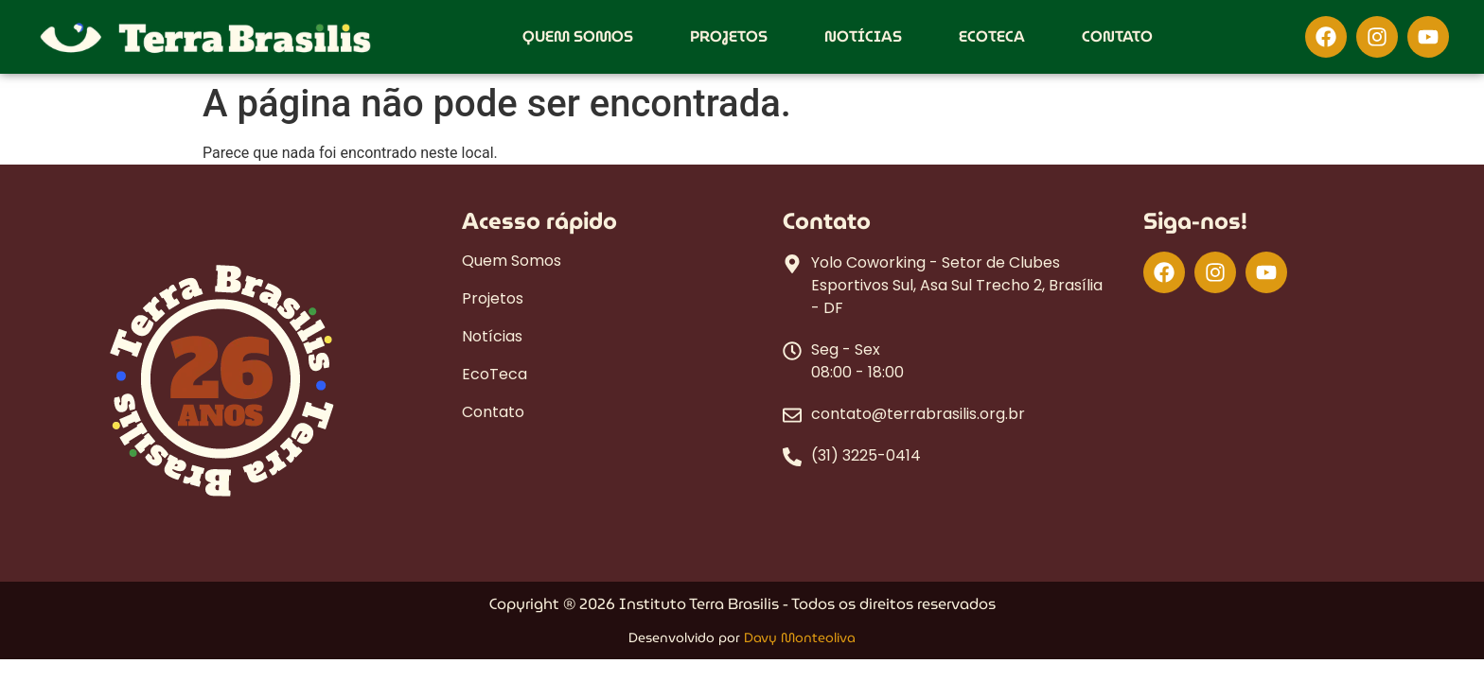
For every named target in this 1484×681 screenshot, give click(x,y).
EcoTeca (992, 36)
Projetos (729, 36)
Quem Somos (577, 36)
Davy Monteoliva (800, 637)
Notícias (863, 36)
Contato (1117, 36)
